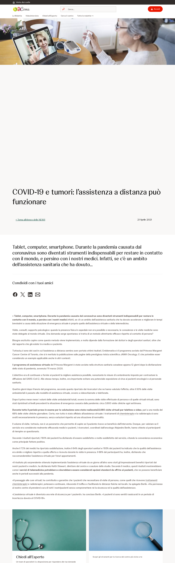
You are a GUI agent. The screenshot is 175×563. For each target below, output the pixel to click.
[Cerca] (89, 9)
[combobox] (88, 9)
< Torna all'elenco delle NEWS (30, 219)
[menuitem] (18, 15)
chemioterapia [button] (126, 413)
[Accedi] (155, 9)
